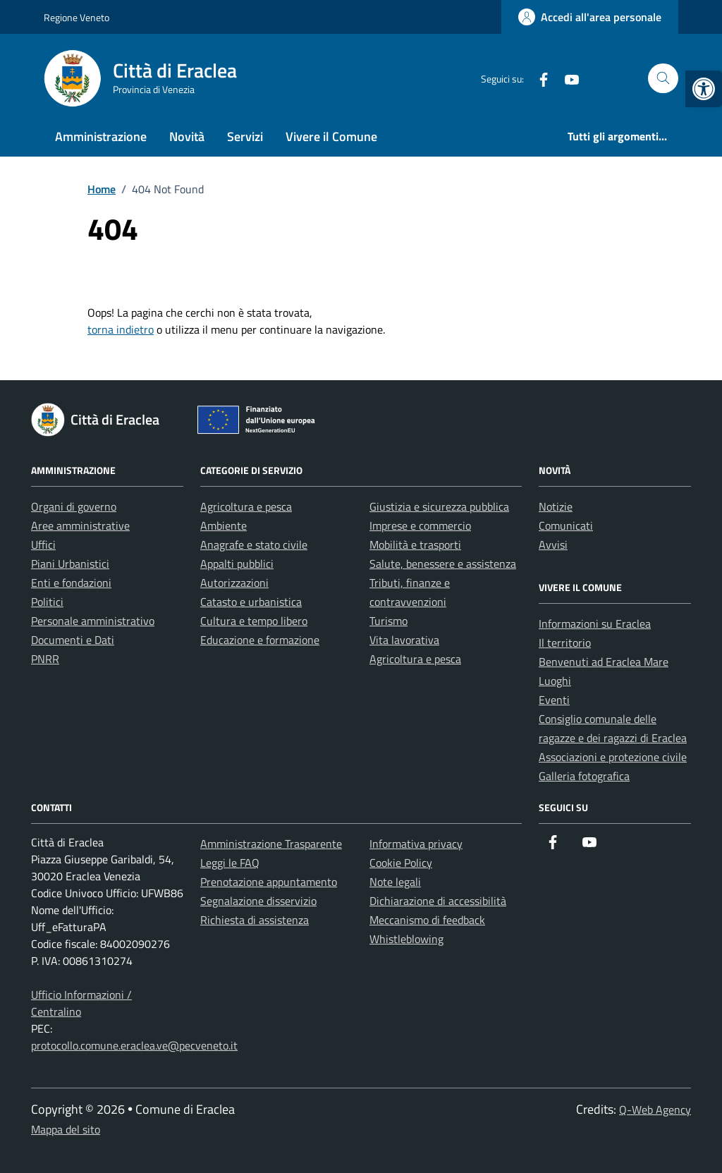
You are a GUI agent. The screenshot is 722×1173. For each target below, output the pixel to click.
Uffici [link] (43, 544)
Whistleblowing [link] (406, 938)
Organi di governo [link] (73, 506)
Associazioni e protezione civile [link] (613, 756)
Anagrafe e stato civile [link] (253, 544)
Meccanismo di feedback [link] (427, 919)
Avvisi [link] (553, 544)
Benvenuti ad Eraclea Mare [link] (603, 661)
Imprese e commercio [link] (420, 525)
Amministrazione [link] (101, 136)
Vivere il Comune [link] (331, 136)
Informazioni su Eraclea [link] (595, 623)
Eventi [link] (554, 699)
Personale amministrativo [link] (92, 620)
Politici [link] (47, 601)
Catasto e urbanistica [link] (251, 601)
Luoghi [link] (555, 680)
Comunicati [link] (566, 525)
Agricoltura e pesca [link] (246, 506)
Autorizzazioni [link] (234, 582)
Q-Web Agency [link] (655, 1109)
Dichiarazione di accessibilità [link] (437, 900)
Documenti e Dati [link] (72, 639)
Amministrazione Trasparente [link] (271, 843)
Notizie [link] (556, 506)
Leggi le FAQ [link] (229, 862)
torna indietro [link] (120, 329)
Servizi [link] (245, 136)
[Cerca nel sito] (663, 78)
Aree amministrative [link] (80, 525)
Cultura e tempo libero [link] (253, 620)
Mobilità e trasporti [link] (415, 544)
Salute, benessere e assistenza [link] (442, 563)
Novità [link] (186, 136)
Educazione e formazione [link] (259, 639)
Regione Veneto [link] (76, 17)
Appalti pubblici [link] (237, 563)
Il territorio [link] (565, 642)
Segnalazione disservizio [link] (258, 900)
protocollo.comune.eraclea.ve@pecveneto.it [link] (134, 1045)
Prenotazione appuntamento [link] (268, 881)
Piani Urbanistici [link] (70, 563)
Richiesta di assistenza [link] (254, 919)
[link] (703, 89)
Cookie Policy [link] (400, 862)
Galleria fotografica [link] (584, 775)
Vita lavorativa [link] (404, 639)
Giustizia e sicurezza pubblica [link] (439, 506)
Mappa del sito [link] (65, 1129)
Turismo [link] (388, 620)
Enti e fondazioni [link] (71, 582)
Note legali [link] (395, 881)
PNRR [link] (45, 658)
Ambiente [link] (223, 525)
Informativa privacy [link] (416, 843)
